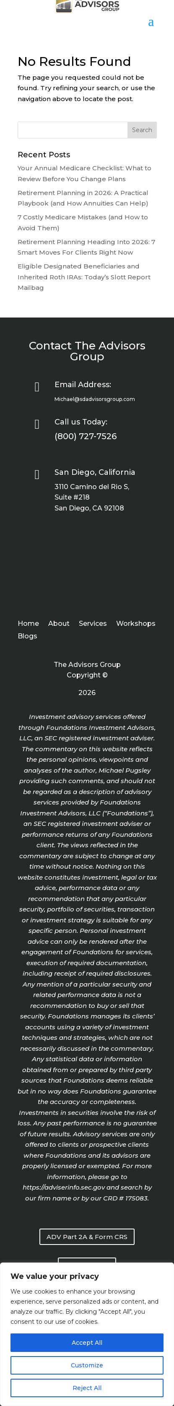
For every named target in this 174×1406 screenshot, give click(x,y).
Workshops (136, 624)
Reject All (87, 1388)
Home (28, 624)
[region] (87, 1334)
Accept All (87, 1342)
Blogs (27, 636)
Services (93, 624)
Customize (87, 1365)
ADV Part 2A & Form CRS (87, 1237)
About (59, 624)
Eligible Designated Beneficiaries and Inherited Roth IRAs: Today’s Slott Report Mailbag (84, 277)
